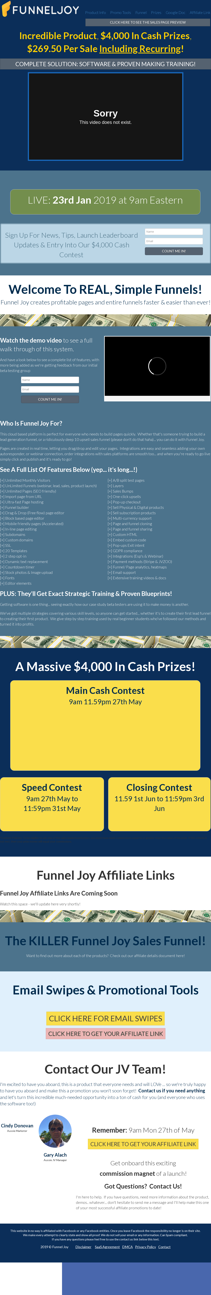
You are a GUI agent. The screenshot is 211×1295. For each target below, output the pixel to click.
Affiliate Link (200, 12)
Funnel (141, 12)
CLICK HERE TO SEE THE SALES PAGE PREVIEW (148, 22)
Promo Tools (120, 12)
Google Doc (175, 12)
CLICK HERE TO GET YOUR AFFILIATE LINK (105, 1033)
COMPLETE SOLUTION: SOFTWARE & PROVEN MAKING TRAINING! (105, 63)
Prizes (156, 12)
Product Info (95, 12)
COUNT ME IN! (174, 251)
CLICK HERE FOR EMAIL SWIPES (105, 1018)
